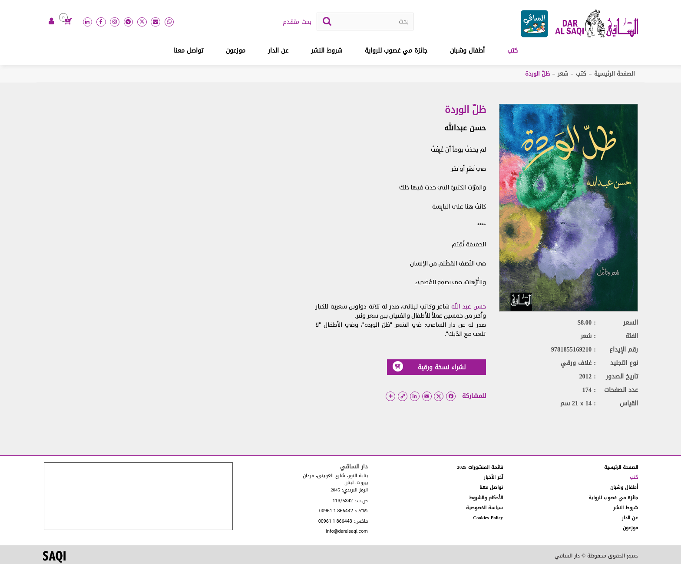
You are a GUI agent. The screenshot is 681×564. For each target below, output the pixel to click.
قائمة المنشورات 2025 (480, 467)
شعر (563, 73)
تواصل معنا (188, 50)
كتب (512, 50)
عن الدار (278, 50)
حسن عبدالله (465, 128)
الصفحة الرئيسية (614, 73)
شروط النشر (326, 50)
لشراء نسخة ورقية (429, 367)
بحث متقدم (297, 22)
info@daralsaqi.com (346, 531)
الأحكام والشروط (486, 497)
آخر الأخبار (493, 477)
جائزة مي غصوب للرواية (396, 50)
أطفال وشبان (467, 50)
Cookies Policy (488, 517)
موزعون (235, 50)
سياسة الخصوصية (484, 507)
